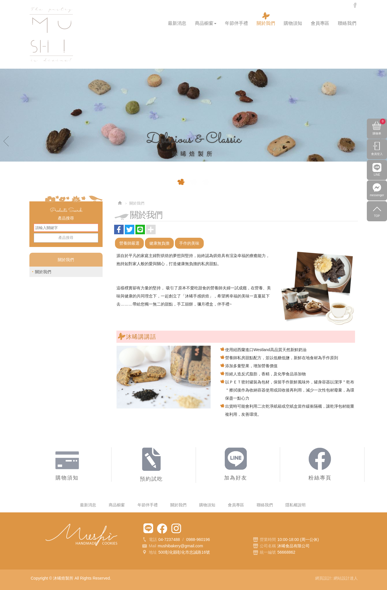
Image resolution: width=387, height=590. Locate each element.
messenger (355, 5)
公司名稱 (268, 546)
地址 (149, 553)
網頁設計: (324, 578)
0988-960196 (198, 539)
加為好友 (148, 528)
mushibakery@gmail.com (180, 546)
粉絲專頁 (162, 528)
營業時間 (264, 540)
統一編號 (268, 552)
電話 (149, 540)
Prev (6, 141)
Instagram (176, 528)
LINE (377, 179)
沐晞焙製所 (51, 34)
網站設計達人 (346, 578)
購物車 (379, 128)
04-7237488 (169, 539)
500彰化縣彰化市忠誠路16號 (184, 552)
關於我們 (43, 271)
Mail (149, 546)
